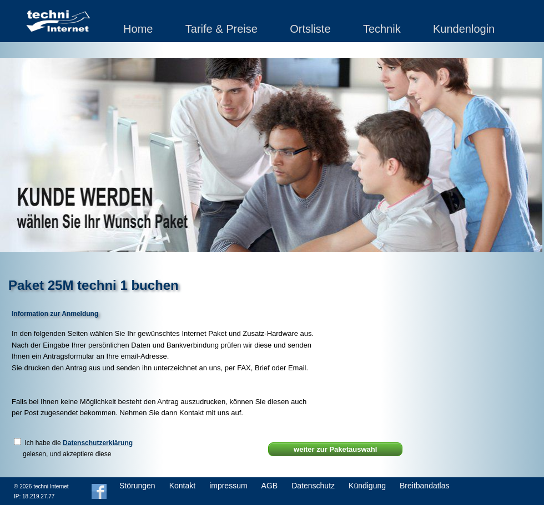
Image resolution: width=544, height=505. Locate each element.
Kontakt (182, 485)
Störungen (137, 485)
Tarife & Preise (221, 29)
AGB (269, 485)
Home (138, 29)
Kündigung (367, 485)
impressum (228, 485)
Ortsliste (310, 29)
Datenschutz (313, 485)
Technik (382, 29)
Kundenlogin (464, 29)
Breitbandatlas (425, 485)
